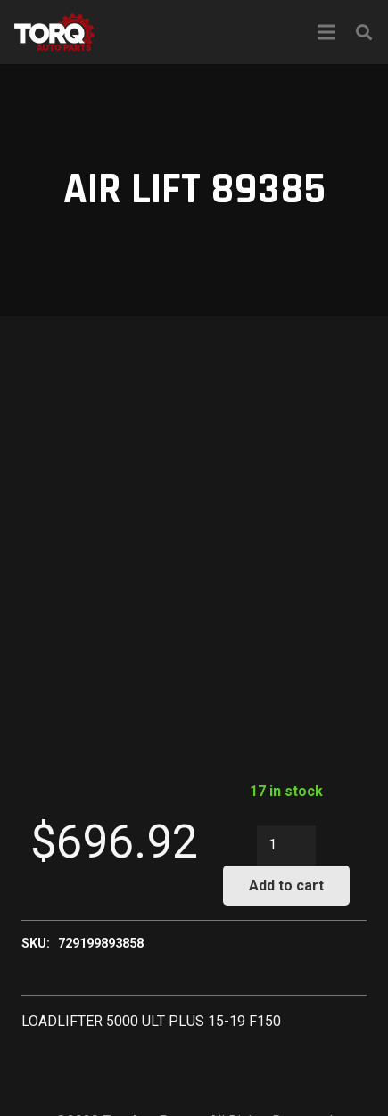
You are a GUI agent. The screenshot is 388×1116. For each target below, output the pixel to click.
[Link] (54, 32)
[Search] (364, 32)
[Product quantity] (286, 845)
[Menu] (326, 32)
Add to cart (286, 885)
